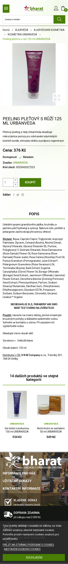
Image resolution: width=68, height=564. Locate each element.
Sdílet (13, 194)
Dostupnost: (10, 157)
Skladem (28, 157)
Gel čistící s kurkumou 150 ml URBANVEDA (17, 430)
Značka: (7, 162)
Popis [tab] (34, 214)
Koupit (30, 182)
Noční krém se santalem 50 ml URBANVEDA (51, 430)
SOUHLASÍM (34, 557)
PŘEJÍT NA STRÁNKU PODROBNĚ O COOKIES (28, 544)
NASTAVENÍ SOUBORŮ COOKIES (22, 549)
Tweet (17, 194)
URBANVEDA (20, 162)
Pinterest (22, 194)
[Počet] (8, 182)
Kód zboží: (9, 167)
